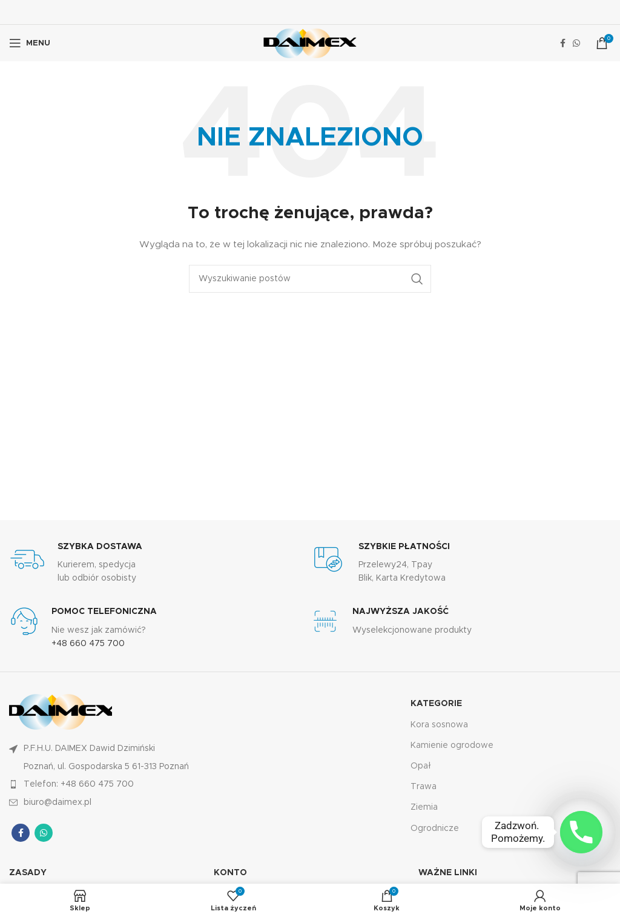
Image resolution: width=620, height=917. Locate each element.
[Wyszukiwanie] (310, 279)
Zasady (28, 873)
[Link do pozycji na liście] (159, 784)
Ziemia (424, 807)
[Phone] (581, 832)
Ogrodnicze (435, 828)
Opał (421, 766)
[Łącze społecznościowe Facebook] (562, 43)
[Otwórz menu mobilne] (29, 43)
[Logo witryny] (309, 43)
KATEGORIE (436, 703)
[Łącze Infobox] (159, 563)
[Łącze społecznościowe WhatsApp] (576, 43)
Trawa (424, 786)
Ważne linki (447, 873)
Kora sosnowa (439, 725)
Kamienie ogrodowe (452, 745)
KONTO (230, 873)
